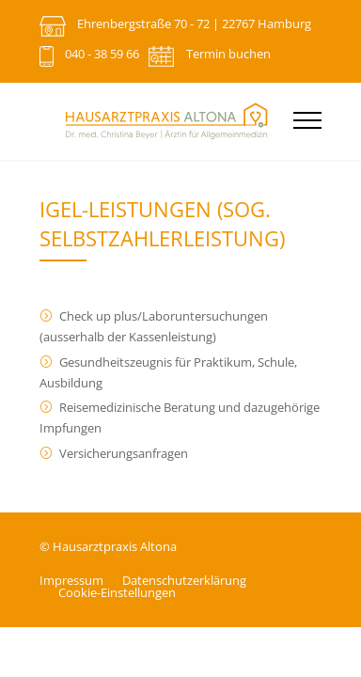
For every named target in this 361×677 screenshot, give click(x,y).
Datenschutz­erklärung (184, 580)
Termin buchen (228, 53)
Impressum (71, 580)
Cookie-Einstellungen (117, 592)
